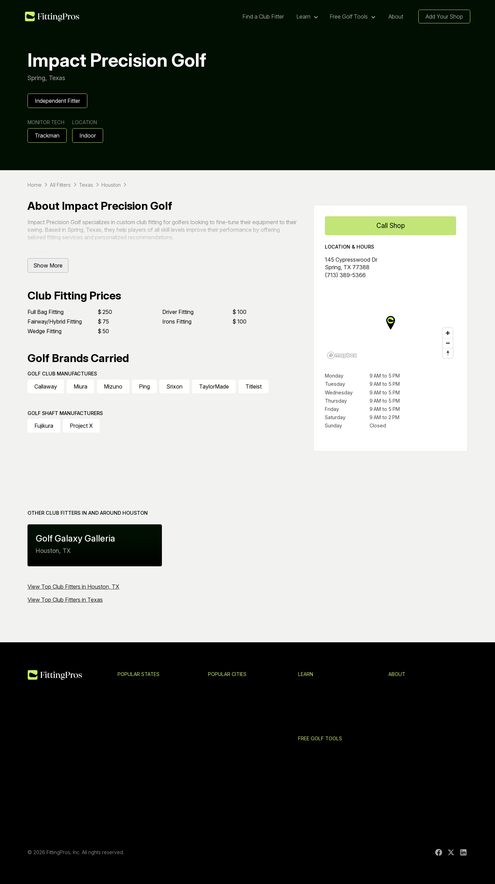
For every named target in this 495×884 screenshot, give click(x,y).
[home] (52, 16)
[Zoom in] (448, 333)
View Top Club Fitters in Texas (65, 599)
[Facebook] (438, 852)
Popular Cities (227, 674)
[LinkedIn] (463, 852)
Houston (135, 513)
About (395, 16)
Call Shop (390, 225)
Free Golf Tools (320, 738)
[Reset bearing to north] (448, 353)
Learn (305, 674)
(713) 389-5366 (345, 275)
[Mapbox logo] (342, 355)
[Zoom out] (448, 343)
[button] (307, 16)
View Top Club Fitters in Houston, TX (73, 586)
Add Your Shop (444, 16)
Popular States (139, 674)
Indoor (87, 135)
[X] (451, 852)
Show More (48, 265)
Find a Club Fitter (263, 16)
